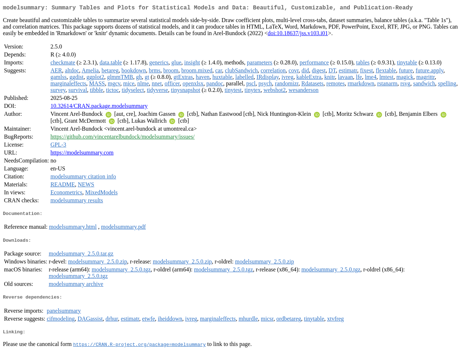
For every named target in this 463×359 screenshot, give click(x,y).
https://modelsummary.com (82, 154)
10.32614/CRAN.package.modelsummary (99, 107)
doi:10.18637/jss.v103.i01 (298, 34)
